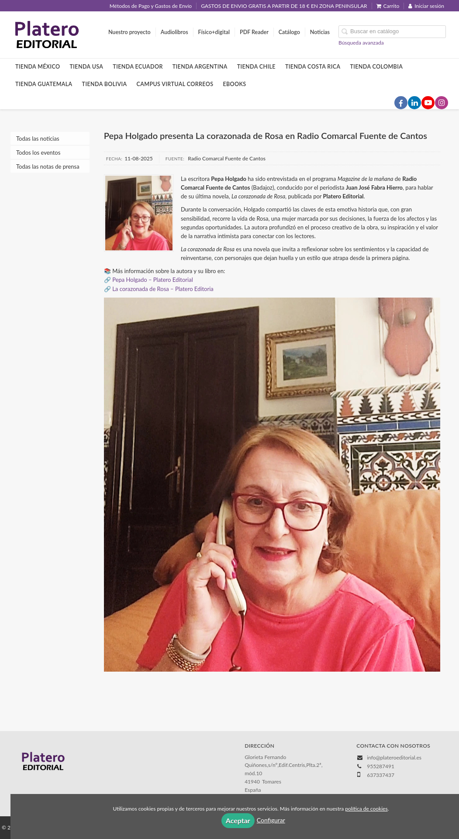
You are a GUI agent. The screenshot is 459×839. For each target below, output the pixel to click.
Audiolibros (174, 32)
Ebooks (234, 84)
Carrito (388, 6)
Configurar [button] (271, 820)
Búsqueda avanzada (361, 42)
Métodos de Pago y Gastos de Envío (151, 6)
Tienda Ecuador (137, 66)
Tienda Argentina (200, 66)
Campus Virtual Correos (175, 84)
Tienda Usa (87, 66)
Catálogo (289, 32)
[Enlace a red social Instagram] (441, 102)
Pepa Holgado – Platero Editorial (152, 279)
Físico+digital (214, 32)
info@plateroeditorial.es (394, 757)
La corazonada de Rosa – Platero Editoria (163, 288)
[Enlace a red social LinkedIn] (414, 102)
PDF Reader (254, 32)
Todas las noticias (37, 138)
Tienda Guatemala (43, 84)
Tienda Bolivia (104, 84)
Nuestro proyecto (129, 32)
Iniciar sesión (426, 6)
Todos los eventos (38, 152)
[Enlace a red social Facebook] (400, 102)
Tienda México (37, 66)
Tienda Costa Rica (312, 66)
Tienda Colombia (376, 66)
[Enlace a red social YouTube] (428, 102)
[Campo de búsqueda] (392, 31)
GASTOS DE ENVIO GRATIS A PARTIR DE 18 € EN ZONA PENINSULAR (284, 6)
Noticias (320, 32)
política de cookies (366, 808)
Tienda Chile (256, 66)
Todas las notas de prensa (47, 166)
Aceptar (238, 820)
